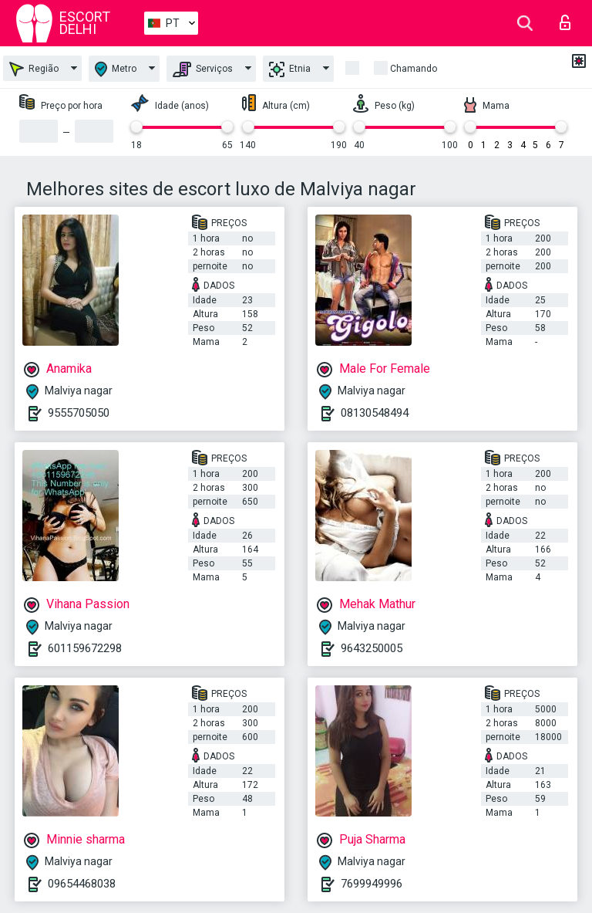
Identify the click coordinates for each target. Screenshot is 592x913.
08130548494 (375, 413)
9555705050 (78, 413)
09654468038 (82, 884)
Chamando (413, 68)
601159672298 (85, 648)
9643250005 (371, 648)
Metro (115, 69)
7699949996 (371, 884)
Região (34, 69)
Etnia (290, 69)
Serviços (203, 69)
